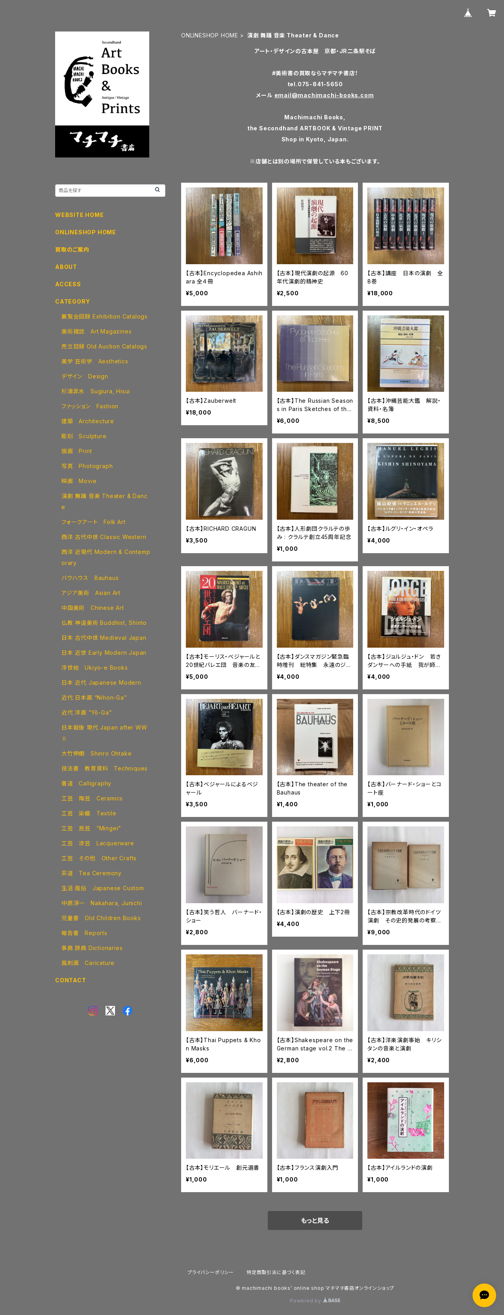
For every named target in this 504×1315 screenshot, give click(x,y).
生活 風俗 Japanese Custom (102, 888)
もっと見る (315, 1220)
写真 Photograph (87, 466)
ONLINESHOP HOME (209, 35)
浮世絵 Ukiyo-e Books (94, 667)
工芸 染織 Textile (88, 813)
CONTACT (70, 980)
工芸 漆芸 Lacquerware (97, 843)
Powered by (315, 1301)
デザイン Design (84, 376)
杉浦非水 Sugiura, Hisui (95, 391)
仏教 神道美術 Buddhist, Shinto (104, 622)
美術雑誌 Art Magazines (96, 331)
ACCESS (68, 284)
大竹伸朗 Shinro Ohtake (96, 753)
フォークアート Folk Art (93, 522)
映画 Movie (78, 481)
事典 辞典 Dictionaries (91, 948)
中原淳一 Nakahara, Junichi (101, 903)
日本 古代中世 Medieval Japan (103, 637)
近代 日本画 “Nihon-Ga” (94, 697)
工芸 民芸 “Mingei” (91, 828)
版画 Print (76, 451)
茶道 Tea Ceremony (91, 873)
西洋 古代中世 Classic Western (103, 536)
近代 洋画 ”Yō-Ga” (86, 712)
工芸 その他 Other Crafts (99, 858)
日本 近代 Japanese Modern (101, 682)
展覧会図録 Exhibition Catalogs (104, 316)
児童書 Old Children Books (101, 918)
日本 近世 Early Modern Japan (103, 652)
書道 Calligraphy (86, 783)
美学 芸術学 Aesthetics (94, 361)
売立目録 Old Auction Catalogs (104, 346)
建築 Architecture (87, 421)
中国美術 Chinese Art (92, 607)
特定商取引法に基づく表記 (276, 1272)
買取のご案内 (72, 249)
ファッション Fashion (90, 406)
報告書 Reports (84, 933)
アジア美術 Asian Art (90, 592)
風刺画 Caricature (88, 962)
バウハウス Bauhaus (90, 577)
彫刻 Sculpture (84, 436)
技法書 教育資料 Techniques (104, 768)
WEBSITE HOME (79, 214)
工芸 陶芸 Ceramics (92, 798)
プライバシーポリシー (210, 1272)
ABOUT (66, 266)
